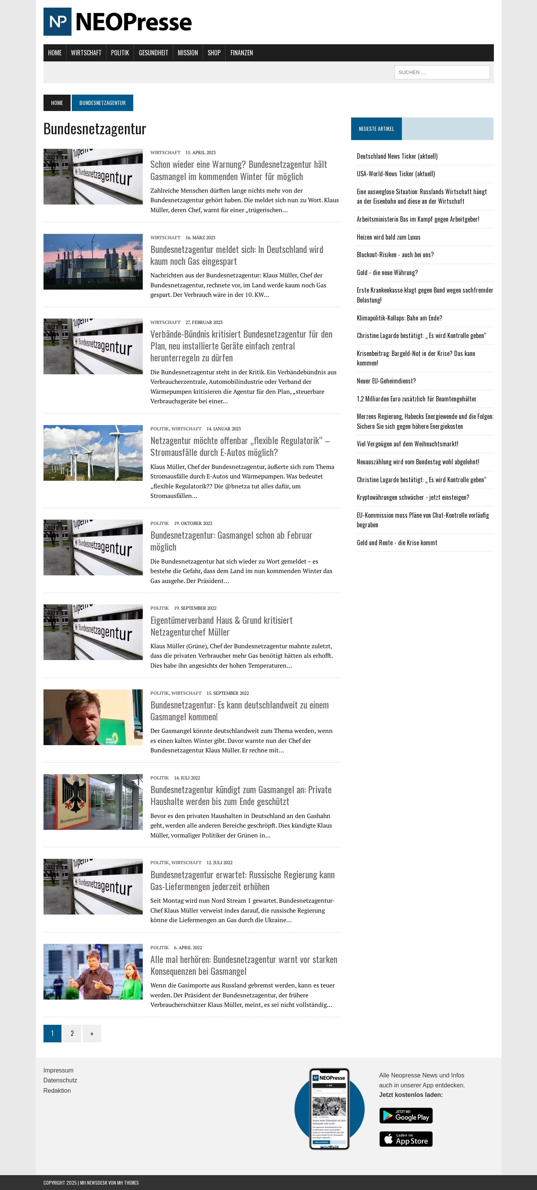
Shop (214, 52)
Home (54, 52)
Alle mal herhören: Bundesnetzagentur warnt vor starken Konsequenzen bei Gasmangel (243, 964)
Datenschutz (60, 1080)
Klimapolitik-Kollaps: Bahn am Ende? (399, 317)
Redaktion (57, 1090)
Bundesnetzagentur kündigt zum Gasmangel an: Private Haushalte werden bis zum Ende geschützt (241, 795)
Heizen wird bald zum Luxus (389, 237)
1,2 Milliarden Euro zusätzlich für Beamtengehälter (417, 398)
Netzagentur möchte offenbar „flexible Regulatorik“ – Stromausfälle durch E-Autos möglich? (240, 446)
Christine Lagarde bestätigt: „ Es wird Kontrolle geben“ (422, 335)
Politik (120, 52)
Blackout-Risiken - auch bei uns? (395, 254)
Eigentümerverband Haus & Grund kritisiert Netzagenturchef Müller (221, 625)
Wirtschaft (86, 52)
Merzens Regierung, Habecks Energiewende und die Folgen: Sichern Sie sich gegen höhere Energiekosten (425, 421)
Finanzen (242, 52)
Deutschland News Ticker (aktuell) (397, 156)
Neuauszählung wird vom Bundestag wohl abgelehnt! (418, 461)
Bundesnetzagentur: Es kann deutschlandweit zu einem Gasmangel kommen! (239, 710)
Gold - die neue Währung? (387, 272)
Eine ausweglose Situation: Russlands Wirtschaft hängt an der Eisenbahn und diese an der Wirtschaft (422, 196)
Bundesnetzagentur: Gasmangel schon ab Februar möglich (231, 540)
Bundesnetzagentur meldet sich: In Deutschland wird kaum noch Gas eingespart (236, 254)
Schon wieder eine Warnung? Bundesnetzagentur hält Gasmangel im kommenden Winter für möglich (238, 169)
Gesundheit (153, 52)
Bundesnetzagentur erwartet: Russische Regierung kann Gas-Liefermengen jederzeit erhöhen (242, 880)
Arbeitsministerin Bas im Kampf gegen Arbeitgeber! (418, 219)
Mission (188, 52)
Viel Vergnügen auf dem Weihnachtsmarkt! (407, 443)
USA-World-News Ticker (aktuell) (396, 173)
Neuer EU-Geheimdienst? (386, 380)
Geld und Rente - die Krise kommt (397, 542)
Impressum (59, 1070)
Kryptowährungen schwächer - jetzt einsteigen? (413, 497)
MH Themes (128, 1182)
